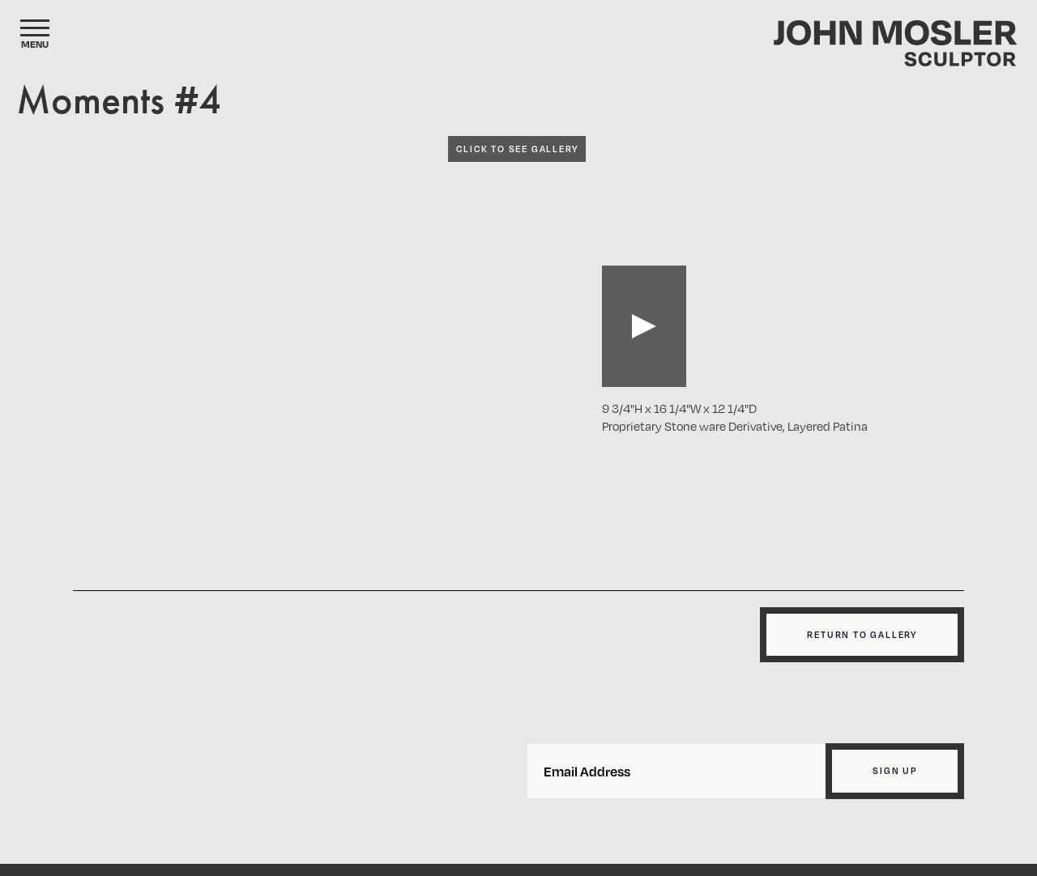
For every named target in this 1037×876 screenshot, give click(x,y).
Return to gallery (862, 634)
